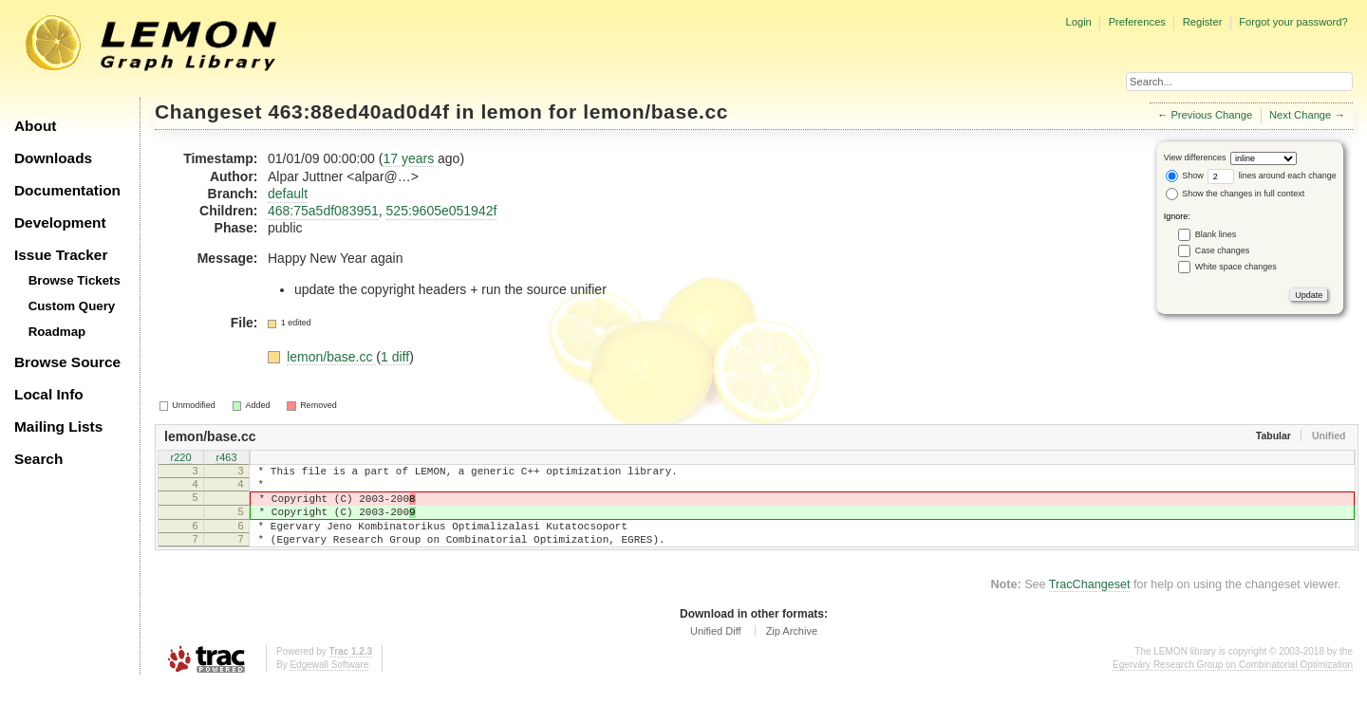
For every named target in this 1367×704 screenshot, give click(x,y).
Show (1185, 175)
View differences (1195, 157)
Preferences (1137, 22)
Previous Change (1211, 114)
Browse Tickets (74, 280)
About (35, 126)
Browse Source (67, 362)
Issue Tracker (60, 255)
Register (1203, 22)
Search (38, 459)
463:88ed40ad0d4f (359, 111)
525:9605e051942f (441, 210)
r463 (225, 459)
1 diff (395, 356)
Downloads (53, 158)
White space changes (1236, 266)
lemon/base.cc (655, 111)
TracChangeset (1090, 604)
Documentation (67, 190)
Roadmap (57, 331)
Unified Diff (715, 651)
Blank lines (1216, 234)
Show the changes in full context (1235, 193)
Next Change (1300, 114)
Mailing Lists (58, 426)
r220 (180, 459)
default (288, 193)
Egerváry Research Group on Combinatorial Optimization (1233, 684)
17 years (408, 158)
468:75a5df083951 (323, 210)
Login (1078, 22)
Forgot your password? (1293, 22)
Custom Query (72, 306)
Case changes (1222, 250)
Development (60, 222)
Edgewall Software (329, 684)
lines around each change (1272, 175)
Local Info (49, 394)
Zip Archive (791, 651)
